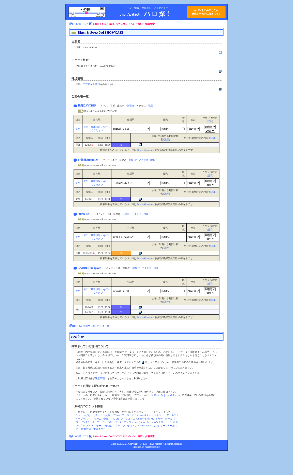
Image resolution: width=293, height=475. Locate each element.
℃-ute (117, 415)
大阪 (78, 199)
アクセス (143, 160)
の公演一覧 (91, 326)
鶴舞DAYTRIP (87, 105)
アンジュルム (129, 415)
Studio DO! (85, 213)
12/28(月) (89, 312)
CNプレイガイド (85, 425)
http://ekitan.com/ (145, 150)
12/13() (89, 144)
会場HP (130, 105)
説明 (209, 121)
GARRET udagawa (90, 267)
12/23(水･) (89, 253)
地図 (150, 105)
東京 (78, 309)
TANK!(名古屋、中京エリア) (91, 429)
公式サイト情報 (91, 84)
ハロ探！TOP (81, 23)
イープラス (82, 418)
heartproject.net (152, 446)
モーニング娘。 (103, 415)
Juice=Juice (144, 415)
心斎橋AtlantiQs (88, 159)
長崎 (78, 253)
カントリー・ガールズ (164, 415)
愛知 (78, 144)
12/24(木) (89, 307)
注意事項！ (101, 378)
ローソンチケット (85, 422)
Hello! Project (161, 395)
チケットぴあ (83, 415)
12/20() (89, 199)
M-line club (175, 395)
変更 (78, 128)
